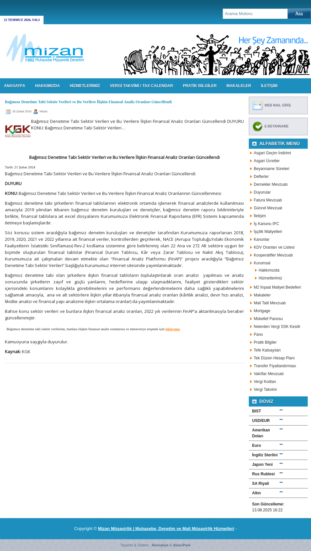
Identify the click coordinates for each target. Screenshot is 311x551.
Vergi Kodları (265, 381)
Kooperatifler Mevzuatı (273, 255)
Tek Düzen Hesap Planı (274, 358)
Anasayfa (14, 86)
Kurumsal (262, 263)
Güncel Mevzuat (268, 208)
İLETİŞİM (269, 86)
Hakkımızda (269, 270)
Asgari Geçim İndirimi (272, 153)
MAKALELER (239, 86)
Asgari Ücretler (267, 161)
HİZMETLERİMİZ (85, 86)
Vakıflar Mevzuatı (269, 373)
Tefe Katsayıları (267, 350)
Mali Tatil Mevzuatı (270, 303)
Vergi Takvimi (265, 389)
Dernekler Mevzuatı (271, 184)
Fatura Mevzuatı (268, 200)
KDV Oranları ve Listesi (274, 247)
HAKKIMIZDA (47, 86)
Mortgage (262, 311)
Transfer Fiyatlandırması (275, 366)
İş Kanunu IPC (266, 223)
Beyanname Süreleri (271, 168)
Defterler (261, 176)
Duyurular (262, 192)
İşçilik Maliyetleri (268, 231)
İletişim (260, 216)
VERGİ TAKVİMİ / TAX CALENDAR (141, 86)
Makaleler (262, 295)
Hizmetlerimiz (270, 278)
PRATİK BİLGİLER (199, 86)
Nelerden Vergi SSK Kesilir (277, 326)
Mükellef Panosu (268, 318)
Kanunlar (261, 239)
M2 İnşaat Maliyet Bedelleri (277, 287)
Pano (258, 334)
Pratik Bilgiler (265, 342)
